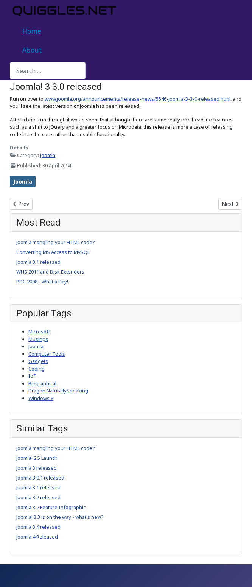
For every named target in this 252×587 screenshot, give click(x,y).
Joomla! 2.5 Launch (37, 458)
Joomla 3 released (36, 467)
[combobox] (48, 70)
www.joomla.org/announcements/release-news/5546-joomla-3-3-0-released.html (137, 98)
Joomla (47, 155)
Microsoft (39, 331)
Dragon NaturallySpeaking (58, 390)
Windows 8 (40, 398)
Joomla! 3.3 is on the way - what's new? (60, 517)
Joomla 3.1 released (38, 487)
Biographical (42, 383)
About (32, 49)
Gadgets (38, 361)
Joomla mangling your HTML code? (55, 448)
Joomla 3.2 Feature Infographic (51, 507)
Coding (36, 368)
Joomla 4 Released (37, 536)
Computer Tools (46, 353)
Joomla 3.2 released (38, 497)
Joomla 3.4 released (38, 526)
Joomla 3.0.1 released (40, 477)
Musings (38, 339)
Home (31, 31)
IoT (32, 375)
